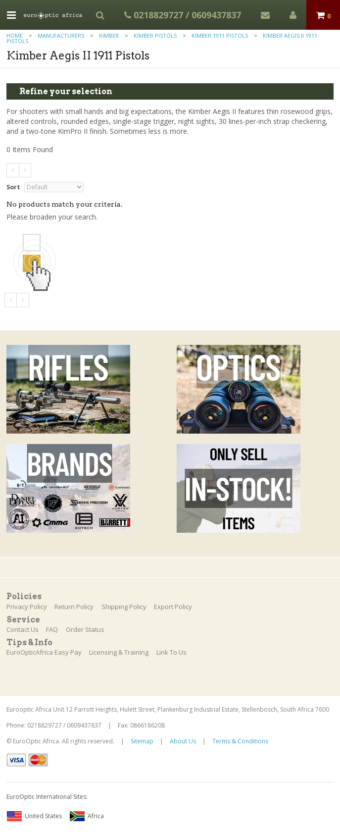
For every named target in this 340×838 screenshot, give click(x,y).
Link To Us (171, 652)
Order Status (85, 629)
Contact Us (22, 629)
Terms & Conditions (240, 741)
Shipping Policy (123, 606)
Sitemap (142, 741)
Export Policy (173, 606)
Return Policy (74, 606)
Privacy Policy (26, 606)
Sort (13, 187)
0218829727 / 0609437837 (182, 15)
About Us (183, 741)
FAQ (52, 629)
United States (34, 816)
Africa (86, 816)
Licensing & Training (118, 652)
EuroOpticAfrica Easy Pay (44, 652)
